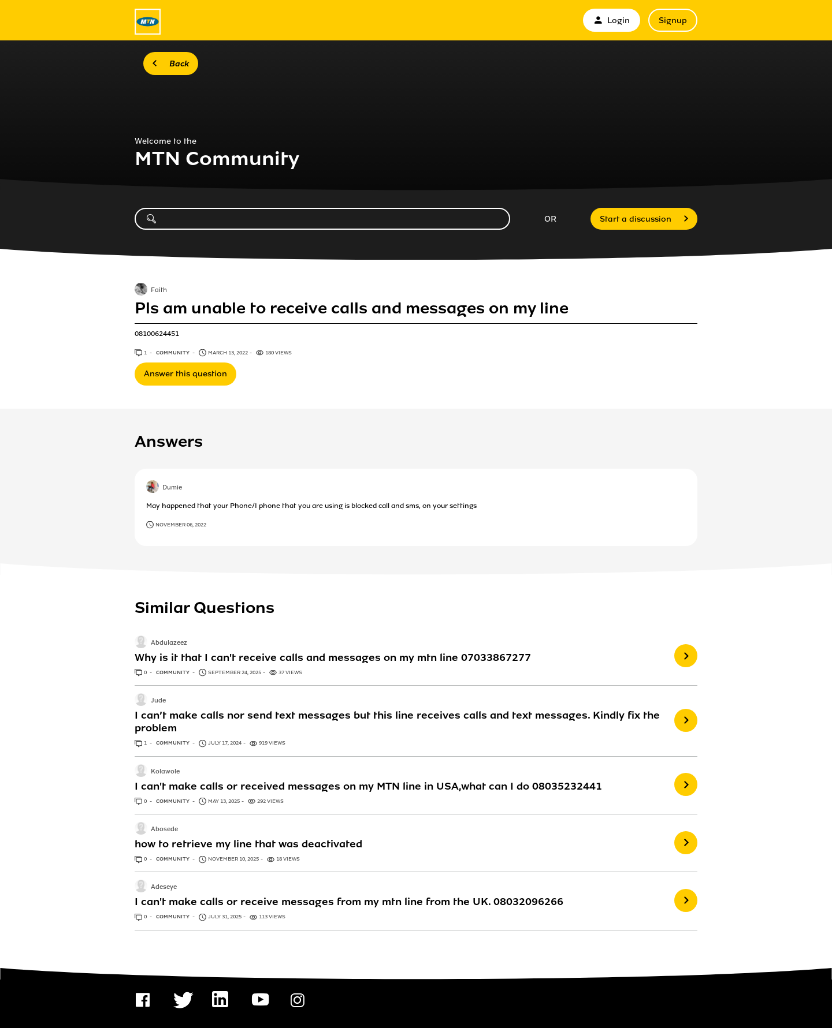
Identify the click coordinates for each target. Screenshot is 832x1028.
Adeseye (164, 888)
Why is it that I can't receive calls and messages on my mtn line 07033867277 (333, 657)
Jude (158, 701)
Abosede (164, 829)
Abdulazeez (169, 643)
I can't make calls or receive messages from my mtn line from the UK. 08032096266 (349, 902)
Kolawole (165, 772)
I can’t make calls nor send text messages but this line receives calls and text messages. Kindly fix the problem (397, 721)
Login (611, 20)
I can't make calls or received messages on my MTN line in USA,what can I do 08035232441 (368, 786)
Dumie (172, 488)
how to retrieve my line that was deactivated (248, 844)
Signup (673, 20)
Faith (159, 291)
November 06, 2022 (180, 524)
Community (173, 352)
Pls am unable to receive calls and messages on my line (352, 308)
